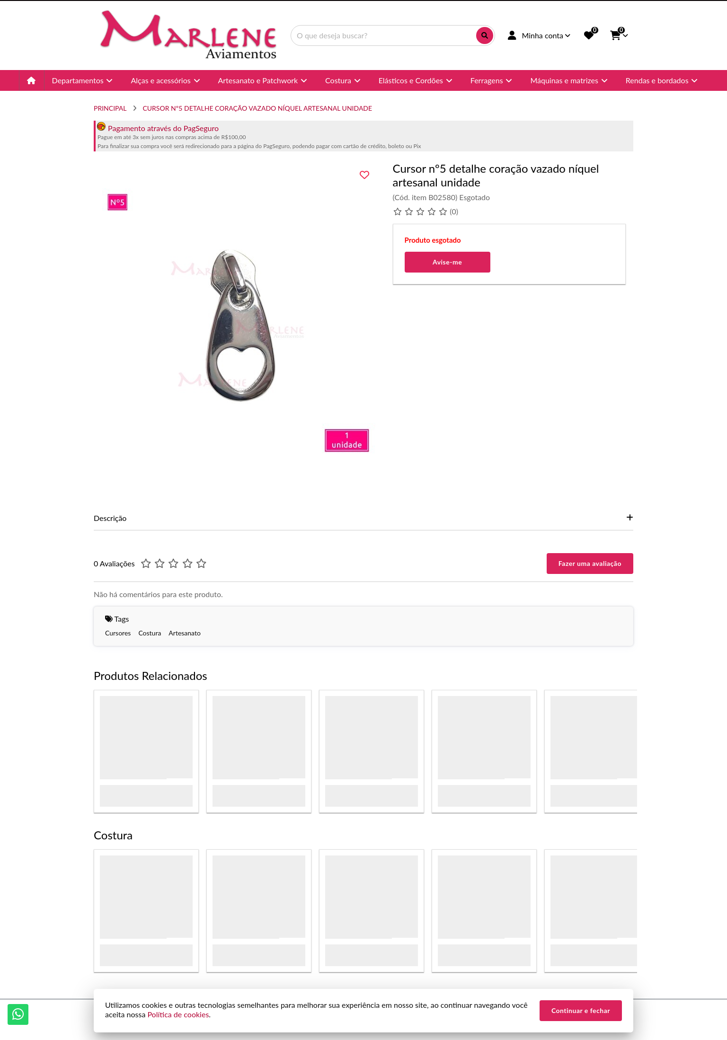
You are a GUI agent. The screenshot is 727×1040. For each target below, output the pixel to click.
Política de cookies (178, 1014)
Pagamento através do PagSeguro (158, 127)
